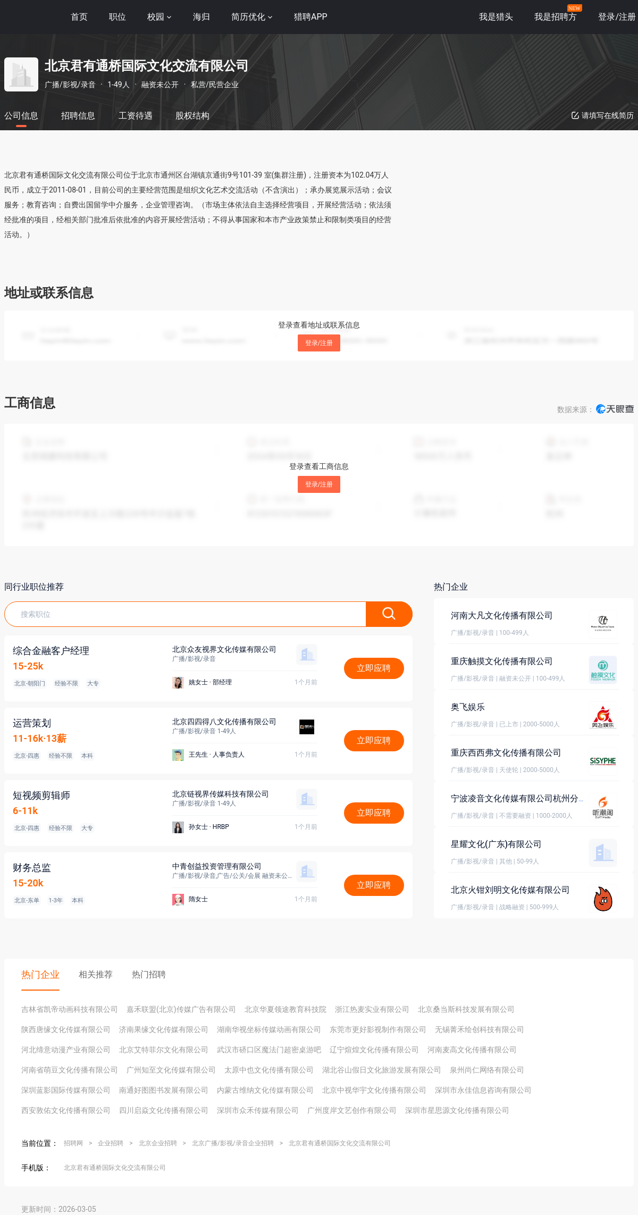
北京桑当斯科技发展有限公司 (466, 1009)
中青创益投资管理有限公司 (217, 866)
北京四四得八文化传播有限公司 (224, 721)
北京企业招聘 (158, 1143)
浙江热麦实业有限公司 (372, 1009)
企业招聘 (110, 1143)
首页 (79, 17)
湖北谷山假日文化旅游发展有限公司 (381, 1070)
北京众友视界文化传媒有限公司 (224, 649)
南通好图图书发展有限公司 (163, 1090)
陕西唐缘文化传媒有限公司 (66, 1029)
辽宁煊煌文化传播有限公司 (374, 1049)
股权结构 (192, 116)
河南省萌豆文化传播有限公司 (69, 1070)
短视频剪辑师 (41, 795)
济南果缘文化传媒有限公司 (163, 1029)
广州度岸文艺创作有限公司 (352, 1110)
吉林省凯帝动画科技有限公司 (69, 1009)
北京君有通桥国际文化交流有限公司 (340, 1143)
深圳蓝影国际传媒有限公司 (66, 1090)
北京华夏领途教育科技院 (285, 1009)
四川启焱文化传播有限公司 (163, 1110)
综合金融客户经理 (51, 650)
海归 (201, 17)
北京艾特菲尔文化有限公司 (163, 1049)
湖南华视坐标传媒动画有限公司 (269, 1029)
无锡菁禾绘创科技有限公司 (479, 1029)
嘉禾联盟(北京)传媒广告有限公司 (181, 1009)
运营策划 (32, 722)
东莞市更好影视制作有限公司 (378, 1029)
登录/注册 (319, 343)
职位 (117, 17)
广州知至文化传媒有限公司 (171, 1070)
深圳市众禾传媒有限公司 (258, 1110)
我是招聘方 (555, 17)
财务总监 (32, 867)
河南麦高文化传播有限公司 (472, 1049)
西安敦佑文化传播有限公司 (66, 1110)
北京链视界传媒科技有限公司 (220, 794)
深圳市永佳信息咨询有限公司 (483, 1090)
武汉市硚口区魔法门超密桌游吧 (269, 1049)
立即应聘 (374, 668)
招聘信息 (78, 116)
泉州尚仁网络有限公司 (487, 1070)
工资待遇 (136, 116)
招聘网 (73, 1143)
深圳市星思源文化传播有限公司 (457, 1110)
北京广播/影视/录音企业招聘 (233, 1143)
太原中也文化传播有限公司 (269, 1070)
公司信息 (21, 116)
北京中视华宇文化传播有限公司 (374, 1090)
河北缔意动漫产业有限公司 (66, 1049)
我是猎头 (496, 17)
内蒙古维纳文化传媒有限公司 (265, 1090)
